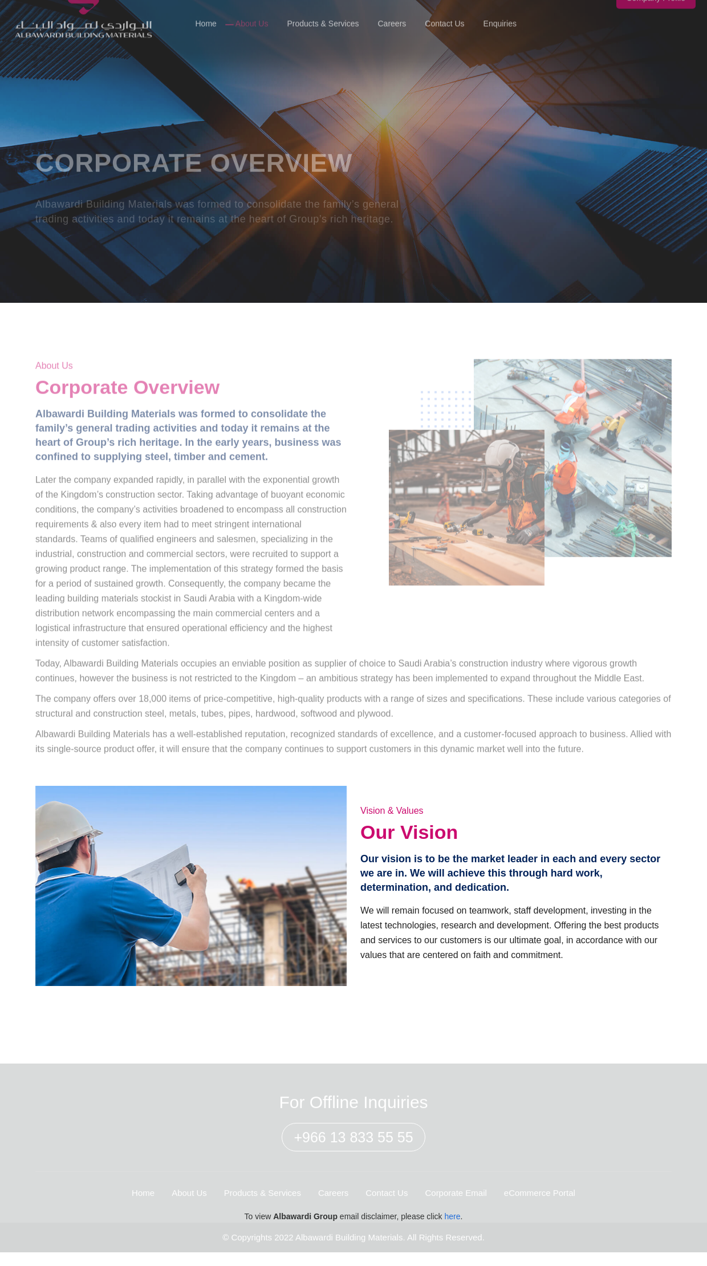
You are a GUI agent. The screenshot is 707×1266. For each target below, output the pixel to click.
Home (205, 16)
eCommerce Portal (539, 1199)
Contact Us (444, 16)
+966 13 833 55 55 (353, 1144)
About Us (252, 16)
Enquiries (500, 16)
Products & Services (323, 16)
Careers (392, 16)
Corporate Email (455, 1199)
